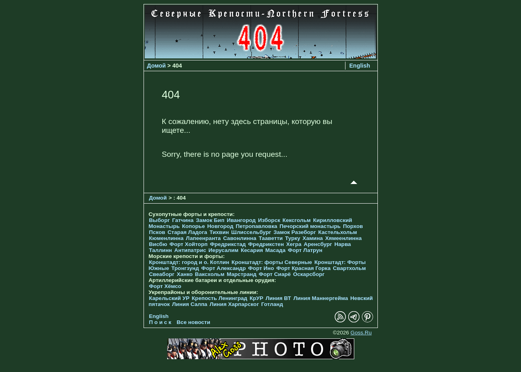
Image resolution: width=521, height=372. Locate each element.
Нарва (342, 244)
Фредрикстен (266, 244)
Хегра (293, 244)
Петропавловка (256, 226)
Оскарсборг (309, 274)
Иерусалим (223, 250)
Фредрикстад (228, 244)
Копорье (193, 226)
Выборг (159, 220)
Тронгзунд (185, 268)
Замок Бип (210, 220)
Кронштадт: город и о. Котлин (189, 262)
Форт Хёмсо (165, 286)
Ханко (185, 274)
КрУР (256, 298)
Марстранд (241, 274)
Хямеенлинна (343, 238)
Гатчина (183, 220)
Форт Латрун (305, 250)
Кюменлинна (166, 238)
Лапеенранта (203, 238)
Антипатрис (190, 250)
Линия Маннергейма (320, 298)
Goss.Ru (361, 333)
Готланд (272, 304)
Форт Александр (223, 268)
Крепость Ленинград (220, 298)
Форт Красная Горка (303, 268)
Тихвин (219, 232)
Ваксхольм (210, 274)
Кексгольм (297, 220)
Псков (157, 232)
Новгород (220, 226)
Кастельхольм (337, 232)
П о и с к (160, 322)
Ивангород (241, 220)
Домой (156, 65)
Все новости (193, 322)
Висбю (158, 244)
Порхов (353, 226)
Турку (292, 238)
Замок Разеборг (294, 232)
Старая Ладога (187, 232)
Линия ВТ (278, 298)
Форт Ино (261, 268)
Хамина (313, 238)
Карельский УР (169, 298)
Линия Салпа (189, 304)
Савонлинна (239, 238)
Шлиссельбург (251, 232)
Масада (275, 250)
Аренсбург (318, 244)
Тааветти (271, 238)
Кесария (252, 250)
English (359, 65)
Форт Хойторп (189, 244)
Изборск (269, 220)
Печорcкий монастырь (310, 226)
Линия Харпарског (234, 304)
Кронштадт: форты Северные (272, 262)
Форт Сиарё (275, 274)
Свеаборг (162, 274)
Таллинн (160, 250)
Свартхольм (349, 268)
